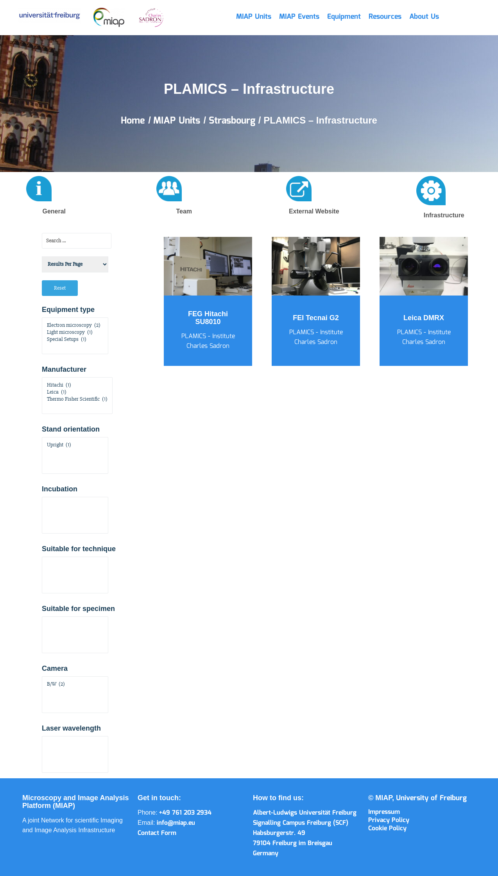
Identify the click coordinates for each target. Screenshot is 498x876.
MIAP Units (253, 16)
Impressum (384, 812)
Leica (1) (77, 392)
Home (134, 120)
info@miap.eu (176, 823)
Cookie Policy (387, 828)
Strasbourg (233, 120)
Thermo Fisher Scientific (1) (77, 399)
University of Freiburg (431, 798)
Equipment (344, 16)
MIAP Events (299, 16)
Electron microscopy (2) (75, 325)
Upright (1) (75, 444)
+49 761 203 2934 (185, 813)
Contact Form (157, 833)
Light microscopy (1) (75, 332)
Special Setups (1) (75, 339)
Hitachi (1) (77, 385)
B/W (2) (75, 684)
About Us (424, 16)
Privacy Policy (388, 820)
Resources (385, 16)
